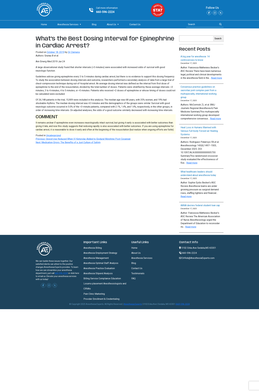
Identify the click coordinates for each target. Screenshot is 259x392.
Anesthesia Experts (133, 304)
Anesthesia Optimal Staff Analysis (100, 263)
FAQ (133, 278)
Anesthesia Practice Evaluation (99, 268)
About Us (111, 24)
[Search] (201, 24)
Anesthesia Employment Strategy (100, 253)
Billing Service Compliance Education (102, 278)
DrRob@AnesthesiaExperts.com (197, 258)
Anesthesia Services (67, 24)
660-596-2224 (105, 12)
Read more (216, 78)
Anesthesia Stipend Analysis (98, 273)
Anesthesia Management (96, 258)
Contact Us (134, 24)
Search (218, 38)
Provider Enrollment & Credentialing (101, 299)
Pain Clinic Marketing (94, 293)
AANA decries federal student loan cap (200, 205)
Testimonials (137, 273)
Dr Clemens (74, 52)
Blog (94, 24)
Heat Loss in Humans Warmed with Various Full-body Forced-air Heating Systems (199, 131)
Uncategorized (53, 135)
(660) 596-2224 (183, 304)
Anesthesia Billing (92, 247)
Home (44, 24)
